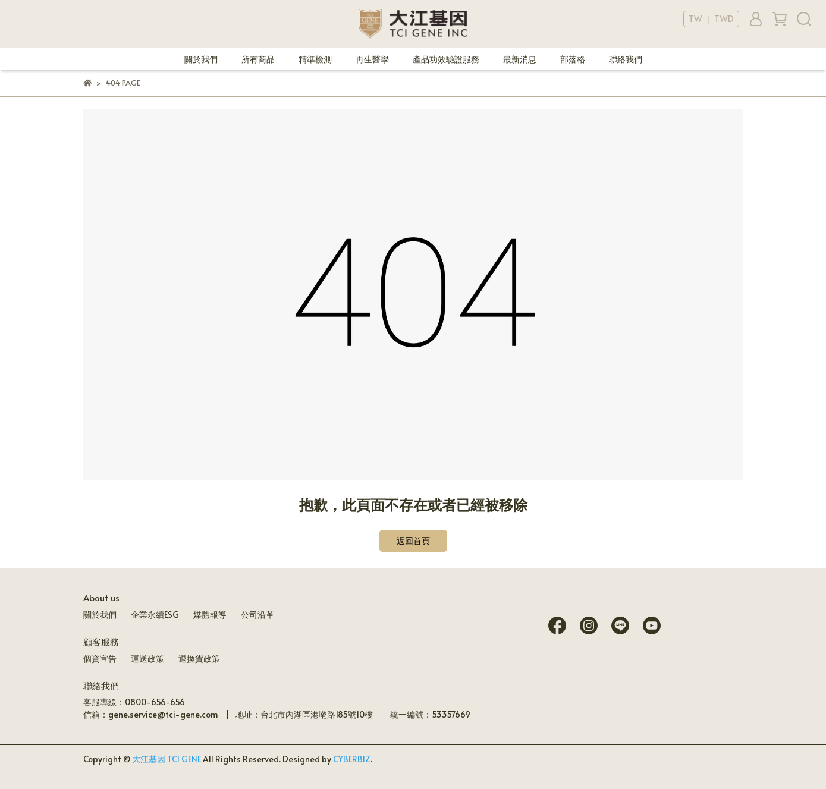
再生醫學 (372, 59)
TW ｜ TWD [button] (711, 19)
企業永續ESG (155, 614)
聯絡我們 (625, 59)
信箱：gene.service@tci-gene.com (150, 714)
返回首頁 (413, 540)
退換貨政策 (199, 658)
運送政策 (147, 658)
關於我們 (201, 59)
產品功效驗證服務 (446, 59)
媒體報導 (210, 614)
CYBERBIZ (351, 759)
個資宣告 (100, 658)
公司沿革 (257, 614)
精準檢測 (315, 59)
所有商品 (258, 59)
